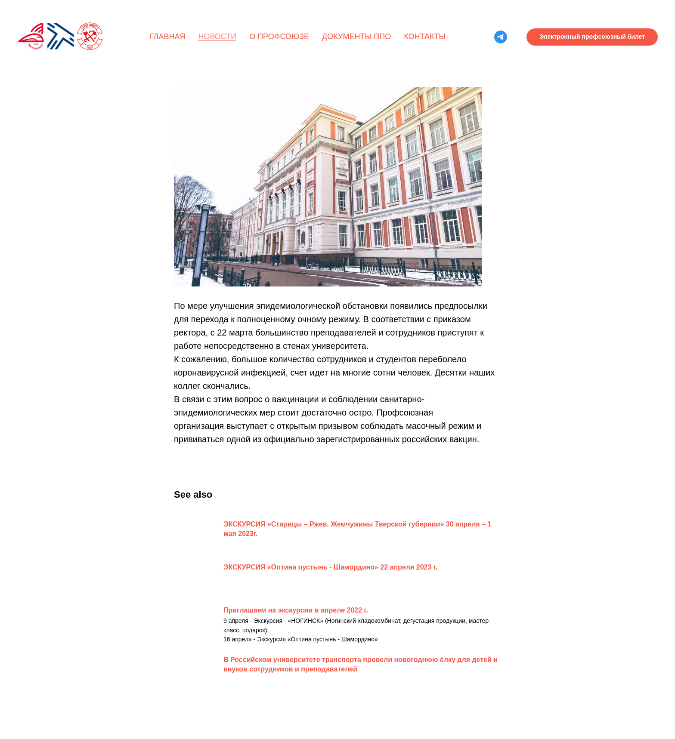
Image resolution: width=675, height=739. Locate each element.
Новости (217, 36)
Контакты (425, 36)
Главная (168, 36)
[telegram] (500, 37)
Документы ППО (356, 36)
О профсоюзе (279, 36)
